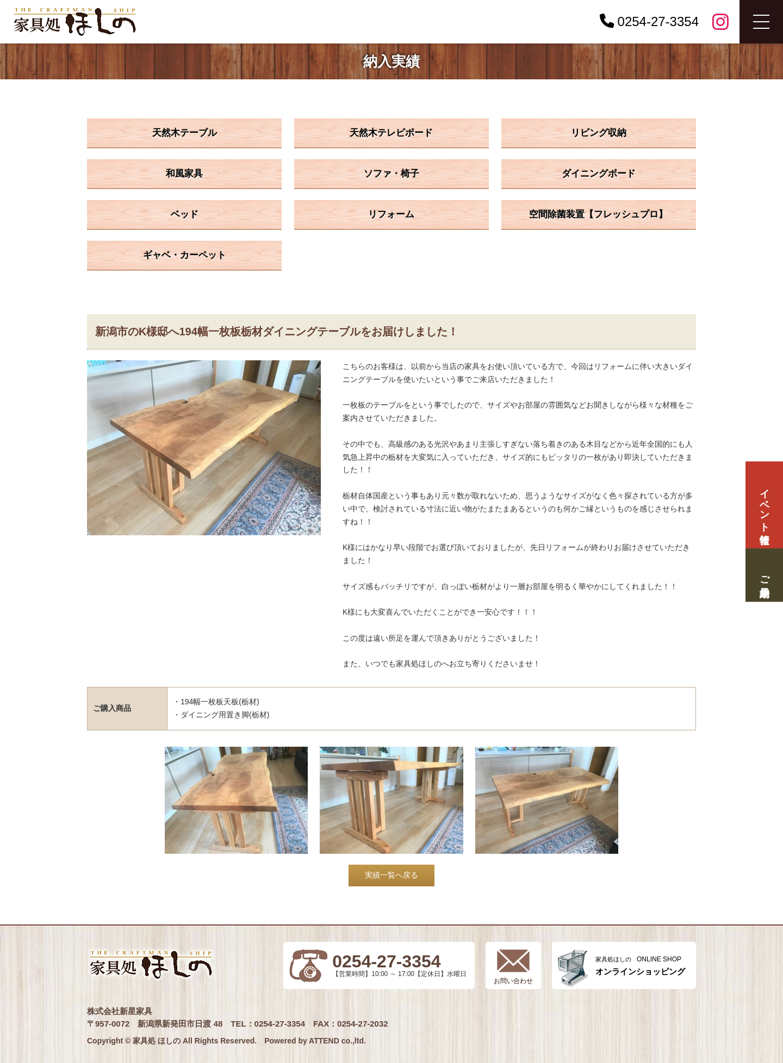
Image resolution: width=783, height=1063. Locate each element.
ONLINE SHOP (640, 966)
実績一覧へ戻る (391, 875)
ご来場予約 (764, 574)
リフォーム (391, 214)
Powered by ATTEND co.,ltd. (315, 1040)
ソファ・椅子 (391, 173)
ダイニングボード (599, 173)
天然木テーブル (184, 133)
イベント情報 (764, 505)
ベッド (184, 214)
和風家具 (184, 173)
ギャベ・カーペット (184, 255)
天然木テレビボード (391, 133)
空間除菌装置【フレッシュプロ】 (598, 214)
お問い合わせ (513, 981)
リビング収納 (598, 133)
